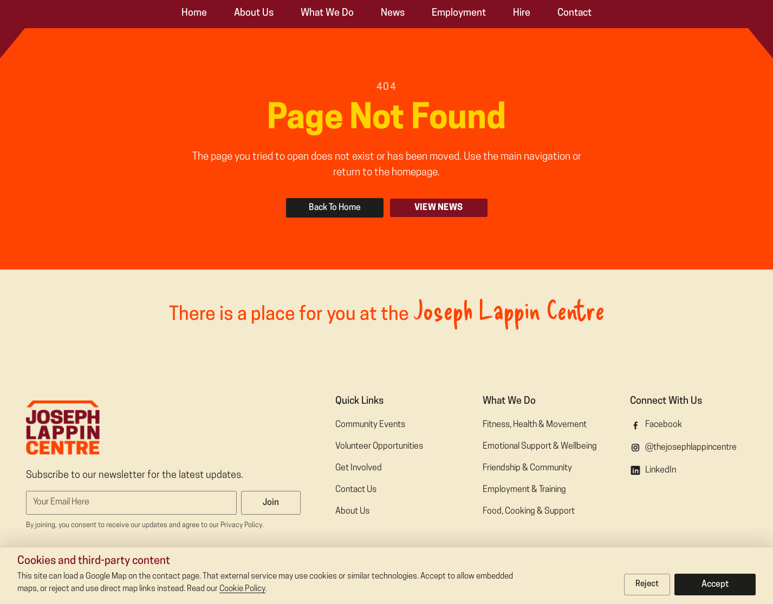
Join (271, 502)
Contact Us (355, 489)
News (393, 13)
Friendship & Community (527, 468)
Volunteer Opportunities (379, 446)
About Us (254, 13)
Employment (459, 13)
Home (194, 13)
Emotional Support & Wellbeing (540, 446)
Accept (715, 584)
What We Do (327, 13)
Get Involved (358, 468)
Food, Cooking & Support (529, 511)
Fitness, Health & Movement (535, 425)
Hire (521, 13)
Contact (574, 13)
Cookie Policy (242, 589)
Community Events (370, 425)
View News (438, 207)
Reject (647, 584)
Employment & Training (524, 489)
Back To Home (335, 207)
